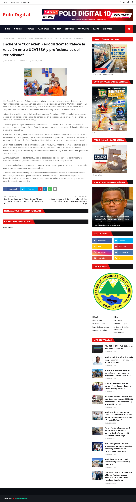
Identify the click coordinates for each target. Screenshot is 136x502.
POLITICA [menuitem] (57, 29)
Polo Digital (16, 14)
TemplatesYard (23, 498)
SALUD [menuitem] (96, 29)
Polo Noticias (119, 332)
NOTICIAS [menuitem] (18, 29)
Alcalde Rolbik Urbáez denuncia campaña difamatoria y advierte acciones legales (119, 360)
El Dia (116, 317)
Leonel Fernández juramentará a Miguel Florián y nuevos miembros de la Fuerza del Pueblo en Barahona (118, 476)
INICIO (5, 2)
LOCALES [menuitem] (30, 29)
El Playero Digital (120, 323)
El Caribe (95, 317)
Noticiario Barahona (100, 330)
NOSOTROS (14, 2)
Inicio (5, 38)
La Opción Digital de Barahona (121, 328)
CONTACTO (25, 2)
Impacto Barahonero (100, 327)
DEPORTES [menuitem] (69, 29)
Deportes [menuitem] (107, 29)
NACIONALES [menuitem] (43, 29)
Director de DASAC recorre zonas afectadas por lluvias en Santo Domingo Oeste (118, 386)
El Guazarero (97, 320)
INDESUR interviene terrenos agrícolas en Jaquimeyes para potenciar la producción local (118, 373)
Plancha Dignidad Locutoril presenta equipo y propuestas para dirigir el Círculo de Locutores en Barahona (118, 447)
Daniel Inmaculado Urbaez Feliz (16, 61)
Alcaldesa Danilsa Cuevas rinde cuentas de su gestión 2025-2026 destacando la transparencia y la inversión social (119, 400)
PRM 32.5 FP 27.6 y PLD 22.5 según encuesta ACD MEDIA (119, 347)
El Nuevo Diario (98, 323)
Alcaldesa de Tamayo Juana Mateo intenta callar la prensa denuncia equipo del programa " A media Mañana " (118, 416)
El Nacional (118, 320)
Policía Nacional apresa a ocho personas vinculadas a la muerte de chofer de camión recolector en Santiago (118, 432)
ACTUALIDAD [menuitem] (83, 29)
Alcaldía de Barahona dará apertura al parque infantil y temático (117, 462)
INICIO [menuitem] (7, 29)
